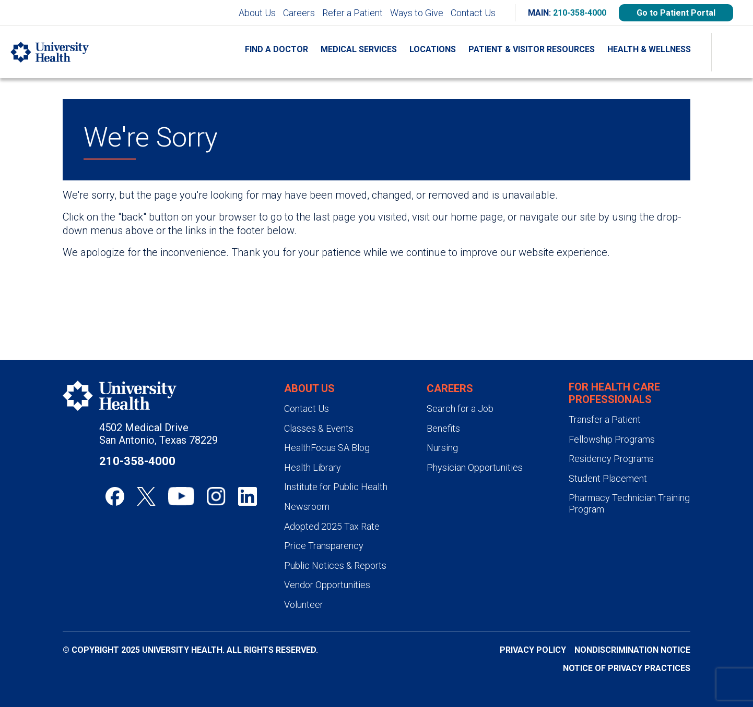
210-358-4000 (579, 13)
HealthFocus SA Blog (327, 447)
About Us (257, 12)
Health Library (312, 467)
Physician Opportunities (475, 467)
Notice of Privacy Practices (626, 668)
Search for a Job (460, 408)
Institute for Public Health (335, 486)
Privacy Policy (533, 650)
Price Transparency (323, 545)
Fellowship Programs (612, 439)
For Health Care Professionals (614, 393)
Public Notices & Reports (335, 565)
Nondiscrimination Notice (632, 650)
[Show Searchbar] (732, 52)
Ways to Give (416, 12)
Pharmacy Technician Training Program (629, 503)
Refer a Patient (352, 12)
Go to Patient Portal (676, 13)
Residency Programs (611, 458)
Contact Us (473, 12)
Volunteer (303, 604)
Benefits (443, 428)
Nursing (442, 447)
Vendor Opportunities (327, 584)
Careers (299, 12)
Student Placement (608, 478)
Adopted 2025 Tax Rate (332, 526)
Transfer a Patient (605, 419)
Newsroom (307, 506)
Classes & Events (319, 428)
